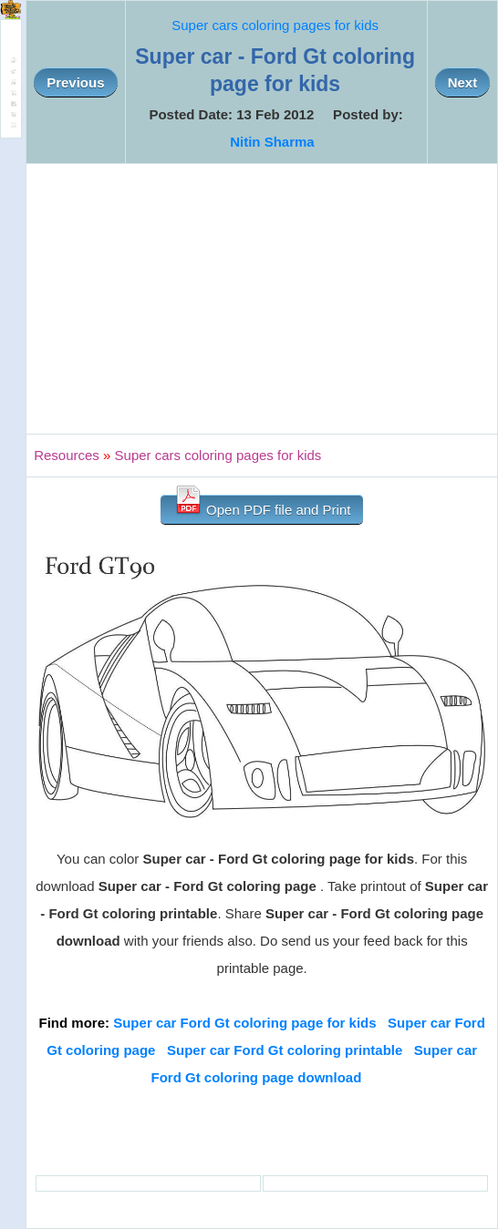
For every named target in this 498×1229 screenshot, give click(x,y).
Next (463, 82)
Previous (75, 82)
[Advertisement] (262, 298)
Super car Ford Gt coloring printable (284, 1050)
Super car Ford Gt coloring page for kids (244, 1022)
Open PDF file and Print (262, 506)
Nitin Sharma (272, 141)
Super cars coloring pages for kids (275, 25)
